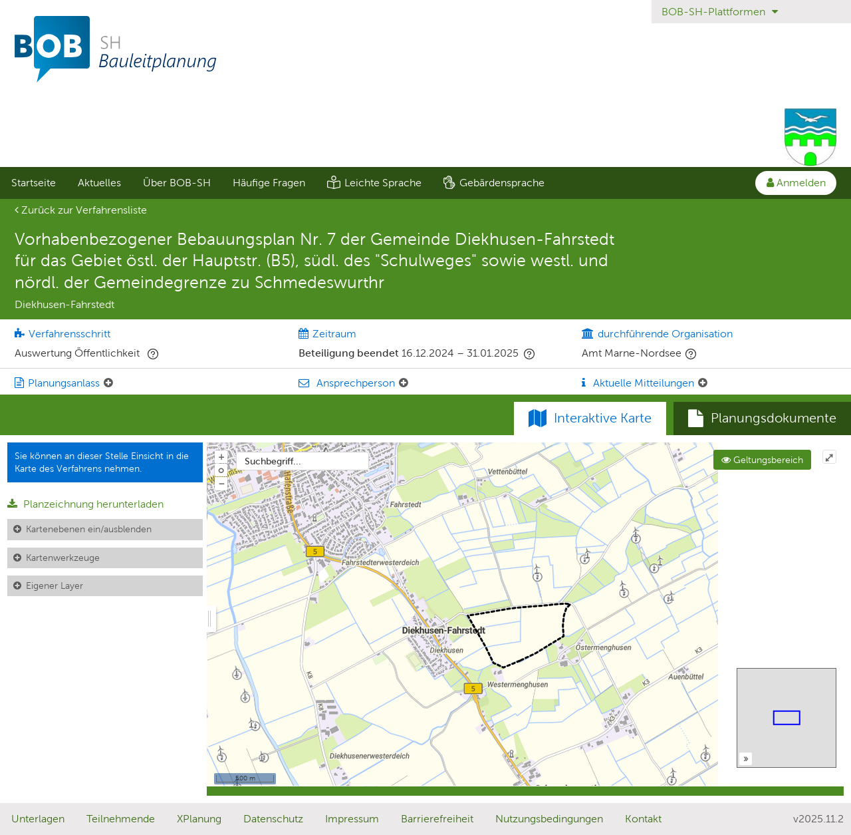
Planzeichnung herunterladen (85, 504)
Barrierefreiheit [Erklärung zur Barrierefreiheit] (437, 818)
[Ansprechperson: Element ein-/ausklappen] (403, 383)
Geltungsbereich (762, 459)
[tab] (762, 418)
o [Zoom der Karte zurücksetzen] (221, 469)
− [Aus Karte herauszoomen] (221, 483)
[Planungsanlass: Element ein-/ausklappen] (108, 383)
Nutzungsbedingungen (549, 818)
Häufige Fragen (269, 182)
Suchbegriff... (273, 461)
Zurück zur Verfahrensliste (81, 210)
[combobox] (302, 461)
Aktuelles (99, 182)
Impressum (352, 818)
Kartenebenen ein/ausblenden (89, 529)
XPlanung (199, 818)
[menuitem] (33, 183)
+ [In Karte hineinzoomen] (221, 456)
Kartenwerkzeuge (63, 557)
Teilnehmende (120, 818)
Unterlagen (37, 818)
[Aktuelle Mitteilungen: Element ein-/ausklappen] (702, 383)
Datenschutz (273, 818)
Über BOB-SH (177, 182)
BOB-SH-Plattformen (720, 11)
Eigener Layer (54, 585)
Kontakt (643, 818)
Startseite (33, 182)
